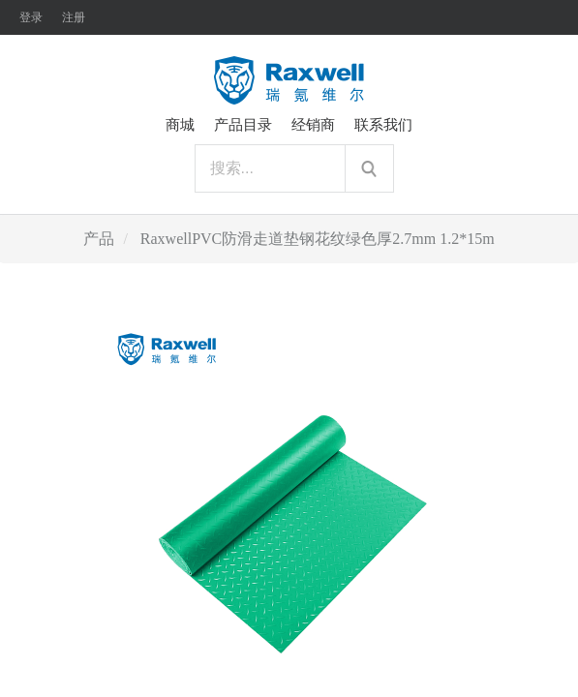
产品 (98, 238)
